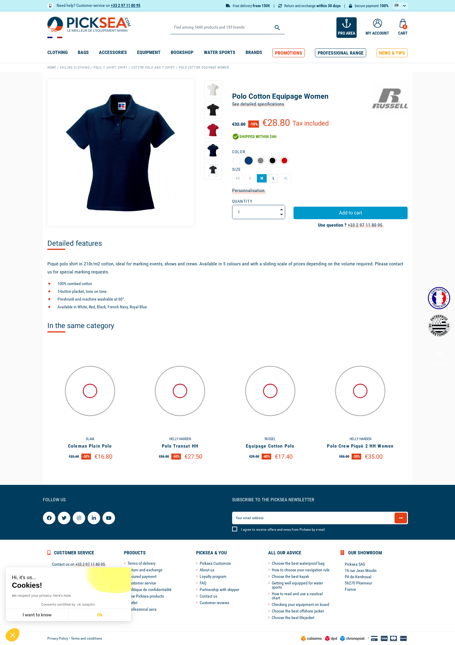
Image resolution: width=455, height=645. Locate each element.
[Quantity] (258, 212)
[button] (288, 53)
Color (239, 151)
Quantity (242, 201)
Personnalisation (248, 190)
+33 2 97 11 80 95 (125, 5)
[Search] (227, 28)
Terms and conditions (86, 638)
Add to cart (350, 213)
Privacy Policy (57, 638)
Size (236, 169)
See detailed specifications (258, 104)
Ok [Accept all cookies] (48, 615)
